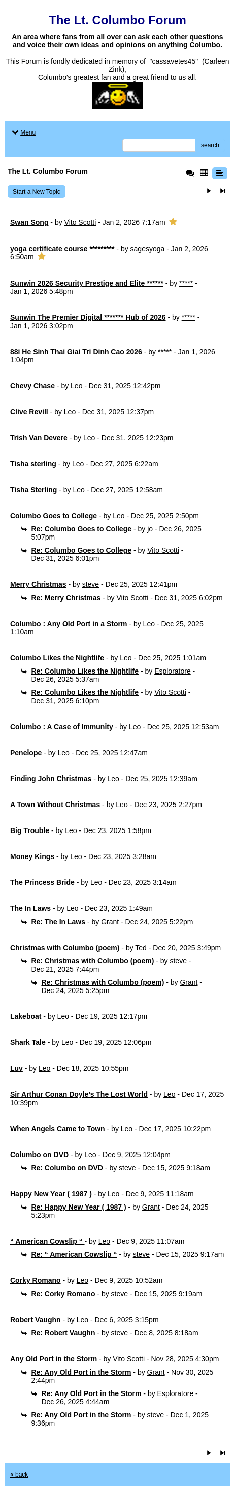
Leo (76, 386)
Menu (23, 132)
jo (150, 529)
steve (90, 584)
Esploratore (172, 671)
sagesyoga (147, 249)
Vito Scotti (80, 222)
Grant (110, 922)
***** (186, 283)
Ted (141, 948)
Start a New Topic (36, 191)
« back (19, 1474)
